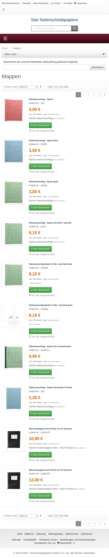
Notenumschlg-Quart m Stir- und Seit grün (50, 305)
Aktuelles (27, 3)
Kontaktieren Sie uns (45, 543)
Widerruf (29, 534)
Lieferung (41, 534)
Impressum (86, 534)
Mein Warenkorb (41, 3)
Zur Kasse (56, 3)
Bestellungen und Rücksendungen (78, 539)
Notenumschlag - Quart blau (43, 140)
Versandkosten (53, 114)
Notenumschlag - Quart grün (43, 181)
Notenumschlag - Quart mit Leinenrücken (50, 346)
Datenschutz (72, 534)
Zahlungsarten (55, 534)
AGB (19, 534)
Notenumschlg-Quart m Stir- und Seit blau (50, 264)
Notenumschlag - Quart (41, 99)
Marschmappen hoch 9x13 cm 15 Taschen (50, 470)
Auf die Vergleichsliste (42, 130)
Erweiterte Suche (48, 539)
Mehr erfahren (59, 118)
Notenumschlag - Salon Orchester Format (50, 387)
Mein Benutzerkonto (11, 3)
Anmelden (68, 3)
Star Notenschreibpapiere (54, 19)
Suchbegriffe (29, 539)
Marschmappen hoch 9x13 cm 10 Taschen (50, 428)
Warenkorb (66, 543)
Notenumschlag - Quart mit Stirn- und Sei (50, 223)
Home (5, 48)
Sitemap (16, 539)
